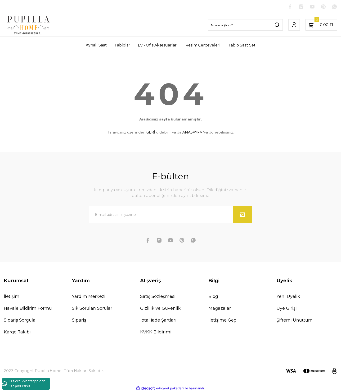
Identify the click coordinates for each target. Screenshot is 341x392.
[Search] (245, 25)
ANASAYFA (192, 132)
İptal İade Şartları (158, 320)
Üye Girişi (287, 308)
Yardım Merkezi (88, 297)
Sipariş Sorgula (20, 320)
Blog (213, 297)
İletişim (11, 297)
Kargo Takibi (17, 332)
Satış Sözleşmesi (157, 297)
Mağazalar (219, 308)
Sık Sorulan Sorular (92, 308)
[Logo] (28, 25)
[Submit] (242, 215)
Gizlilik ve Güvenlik (160, 308)
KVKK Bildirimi (155, 332)
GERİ (150, 132)
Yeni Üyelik (288, 297)
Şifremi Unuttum (295, 320)
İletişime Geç (222, 320)
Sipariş (79, 320)
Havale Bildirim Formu (28, 308)
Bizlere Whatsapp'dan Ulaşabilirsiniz (23, 383)
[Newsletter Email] (170, 215)
